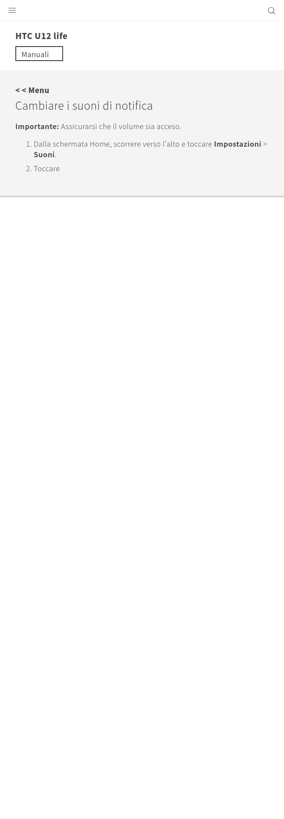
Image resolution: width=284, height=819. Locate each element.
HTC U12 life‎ (108, 553)
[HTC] (142, 10)
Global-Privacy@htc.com (131, 801)
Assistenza (58, 553)
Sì (30, 281)
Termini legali (36, 779)
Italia (147, 625)
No (63, 281)
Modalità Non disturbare (60, 228)
